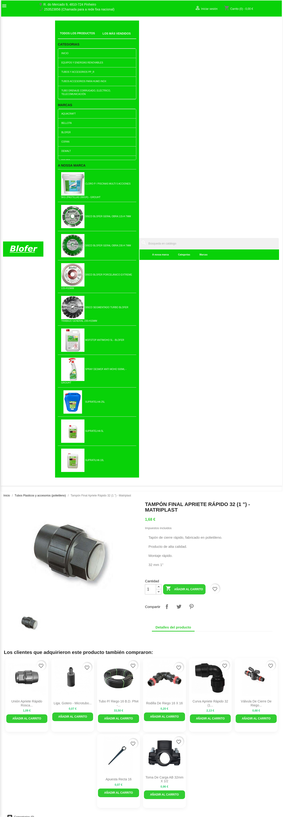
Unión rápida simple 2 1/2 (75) (72, 485)
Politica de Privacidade (90, 790)
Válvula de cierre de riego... (256, 268)
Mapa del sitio (13, 774)
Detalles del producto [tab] (173, 192)
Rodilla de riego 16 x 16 (164, 268)
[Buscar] (174, 26)
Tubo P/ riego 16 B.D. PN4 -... (119, 268)
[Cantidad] (150, 154)
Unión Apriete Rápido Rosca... (26, 268)
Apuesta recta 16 (118, 344)
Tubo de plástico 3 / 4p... (118, 561)
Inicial (62, 31)
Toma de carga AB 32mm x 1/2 (164, 344)
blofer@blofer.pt (156, 784)
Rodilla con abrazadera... (164, 637)
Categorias (115, 37)
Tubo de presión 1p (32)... (164, 561)
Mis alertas (224, 774)
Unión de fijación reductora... (210, 562)
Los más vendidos (87, 760)
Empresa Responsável (90, 780)
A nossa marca (91, 37)
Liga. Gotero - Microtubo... (73, 268)
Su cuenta (227, 752)
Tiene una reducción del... (27, 485)
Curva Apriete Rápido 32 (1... (210, 268)
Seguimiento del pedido (233, 759)
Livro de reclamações (89, 776)
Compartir (166, 171)
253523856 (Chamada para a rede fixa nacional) (79, 9)
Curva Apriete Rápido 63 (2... (256, 485)
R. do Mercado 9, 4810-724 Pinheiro (69, 4)
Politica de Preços (87, 785)
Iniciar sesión (225, 764)
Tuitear (179, 171)
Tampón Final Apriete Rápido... (26, 562)
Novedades (82, 755)
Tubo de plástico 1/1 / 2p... (210, 637)
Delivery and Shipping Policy (94, 805)
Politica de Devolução (89, 795)
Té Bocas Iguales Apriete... (118, 637)
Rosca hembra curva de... (118, 485)
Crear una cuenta (228, 769)
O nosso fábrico (14, 764)
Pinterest (191, 171)
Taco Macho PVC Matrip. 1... (73, 637)
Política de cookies (87, 800)
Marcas (134, 37)
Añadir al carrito (184, 154)
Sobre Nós (10, 759)
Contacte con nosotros (19, 769)
